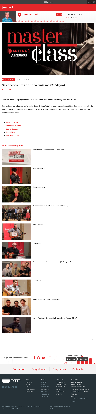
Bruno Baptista (12, 129)
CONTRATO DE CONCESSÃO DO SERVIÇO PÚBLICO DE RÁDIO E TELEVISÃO (80, 391)
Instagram (9, 387)
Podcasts (78, 369)
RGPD (72, 396)
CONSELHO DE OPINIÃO (78, 387)
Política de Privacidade (10, 407)
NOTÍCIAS (28, 380)
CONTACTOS (59, 380)
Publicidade (14, 409)
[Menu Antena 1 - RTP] (94, 7)
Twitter (6, 387)
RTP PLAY (43, 380)
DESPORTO (29, 382)
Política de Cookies (25, 407)
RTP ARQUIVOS (30, 389)
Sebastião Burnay (13, 126)
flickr (16, 387)
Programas (59, 369)
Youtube (12, 387)
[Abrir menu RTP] (48, 2)
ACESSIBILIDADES (61, 392)
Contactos (18, 369)
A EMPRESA (74, 380)
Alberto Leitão (12, 122)
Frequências (39, 369)
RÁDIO (27, 387)
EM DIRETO (44, 382)
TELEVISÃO (29, 384)
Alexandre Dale (12, 135)
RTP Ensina (29, 392)
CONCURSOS (45, 389)
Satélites (59, 394)
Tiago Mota (10, 132)
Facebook (3, 387)
